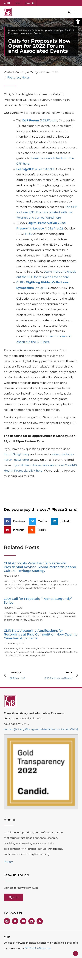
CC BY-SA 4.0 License (38, 948)
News (26, 77)
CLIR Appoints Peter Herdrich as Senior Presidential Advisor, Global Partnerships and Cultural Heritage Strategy (40, 567)
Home (11, 30)
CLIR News (23, 30)
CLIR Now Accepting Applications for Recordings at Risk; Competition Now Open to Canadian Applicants (41, 634)
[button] (78, 21)
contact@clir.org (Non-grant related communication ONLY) (41, 729)
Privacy (8, 861)
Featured (13, 77)
